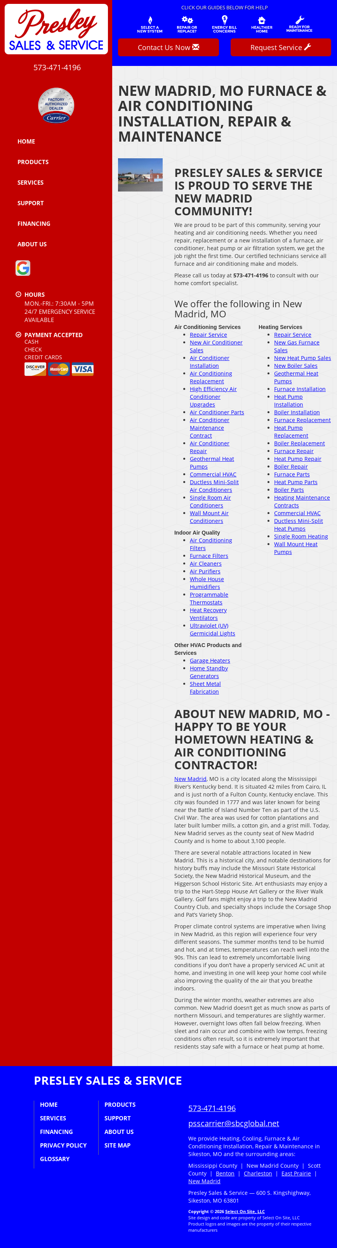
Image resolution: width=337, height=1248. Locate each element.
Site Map (117, 1145)
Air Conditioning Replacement (211, 377)
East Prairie (296, 1173)
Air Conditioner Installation (209, 361)
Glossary (54, 1159)
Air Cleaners (206, 563)
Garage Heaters (210, 660)
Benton (225, 1173)
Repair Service (208, 334)
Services (30, 182)
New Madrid (190, 778)
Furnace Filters (209, 555)
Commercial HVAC (213, 474)
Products (33, 162)
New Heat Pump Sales (302, 358)
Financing (33, 223)
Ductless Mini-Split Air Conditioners (214, 485)
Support (30, 203)
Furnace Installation (300, 389)
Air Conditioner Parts (217, 412)
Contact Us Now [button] (168, 47)
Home (26, 141)
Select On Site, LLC (245, 1211)
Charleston (258, 1173)
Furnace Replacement (302, 420)
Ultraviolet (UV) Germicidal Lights (212, 629)
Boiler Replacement (299, 443)
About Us (32, 244)
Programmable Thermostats (209, 598)
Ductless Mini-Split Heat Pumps (298, 524)
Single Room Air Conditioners (210, 501)
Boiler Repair (291, 466)
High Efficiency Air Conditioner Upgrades (213, 396)
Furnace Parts (292, 474)
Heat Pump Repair (297, 458)
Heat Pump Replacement (291, 431)
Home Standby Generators (209, 672)
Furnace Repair (294, 451)
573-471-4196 (212, 1108)
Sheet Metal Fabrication (205, 687)
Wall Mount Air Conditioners (209, 516)
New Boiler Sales (296, 365)
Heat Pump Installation (288, 400)
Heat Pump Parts (296, 482)
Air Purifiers (205, 571)
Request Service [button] (280, 47)
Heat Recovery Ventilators (208, 613)
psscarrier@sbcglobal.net (233, 1123)
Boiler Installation (297, 412)
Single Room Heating (301, 536)
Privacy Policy (63, 1145)
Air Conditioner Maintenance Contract (209, 427)
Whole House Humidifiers (207, 582)
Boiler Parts (289, 489)
